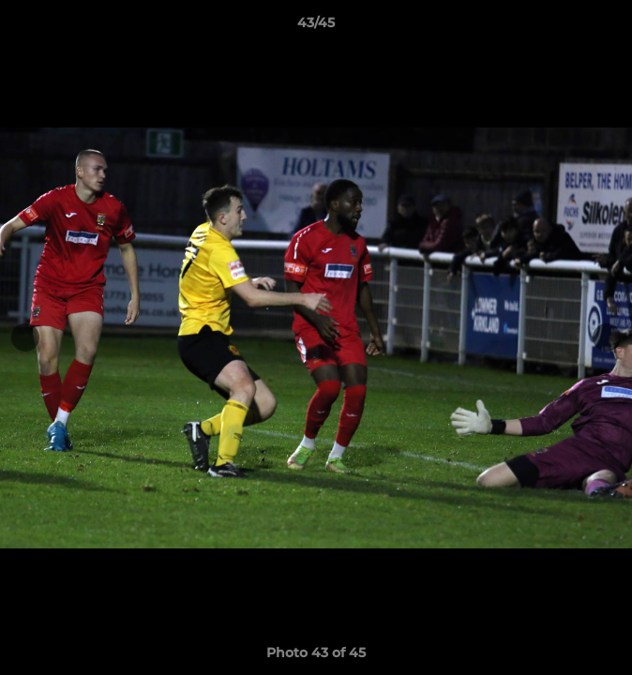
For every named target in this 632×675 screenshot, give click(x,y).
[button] (609, 27)
